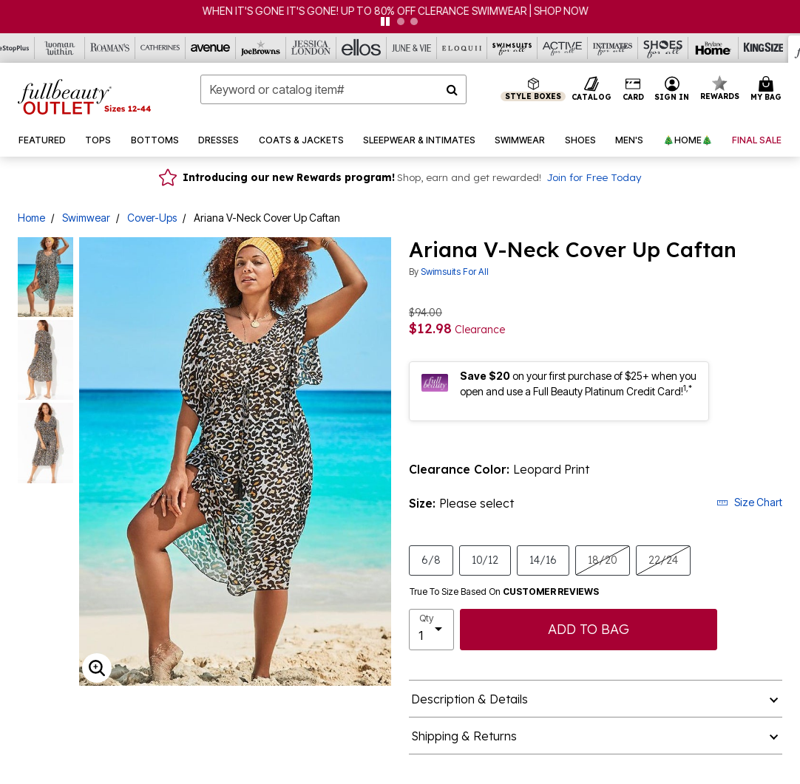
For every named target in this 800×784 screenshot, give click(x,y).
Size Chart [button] (749, 502)
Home (31, 217)
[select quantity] (431, 629)
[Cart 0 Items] (768, 89)
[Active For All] (563, 48)
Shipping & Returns (464, 736)
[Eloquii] (462, 48)
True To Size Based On (504, 592)
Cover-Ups (152, 217)
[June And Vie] (412, 48)
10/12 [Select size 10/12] (485, 560)
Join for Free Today (593, 177)
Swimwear (86, 217)
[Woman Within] (60, 48)
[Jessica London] (311, 48)
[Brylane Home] (713, 48)
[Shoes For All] (663, 48)
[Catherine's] (160, 48)
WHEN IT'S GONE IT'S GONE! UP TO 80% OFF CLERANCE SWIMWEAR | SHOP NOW (400, 10)
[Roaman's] (110, 48)
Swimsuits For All (455, 271)
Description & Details (469, 699)
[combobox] (333, 89)
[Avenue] (211, 48)
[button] (672, 89)
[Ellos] (361, 48)
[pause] (385, 21)
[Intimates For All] (613, 48)
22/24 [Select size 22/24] (663, 560)
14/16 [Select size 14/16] (543, 560)
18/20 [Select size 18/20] (602, 560)
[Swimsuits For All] (512, 48)
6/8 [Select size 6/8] (431, 560)
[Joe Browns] (261, 48)
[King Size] (764, 48)
